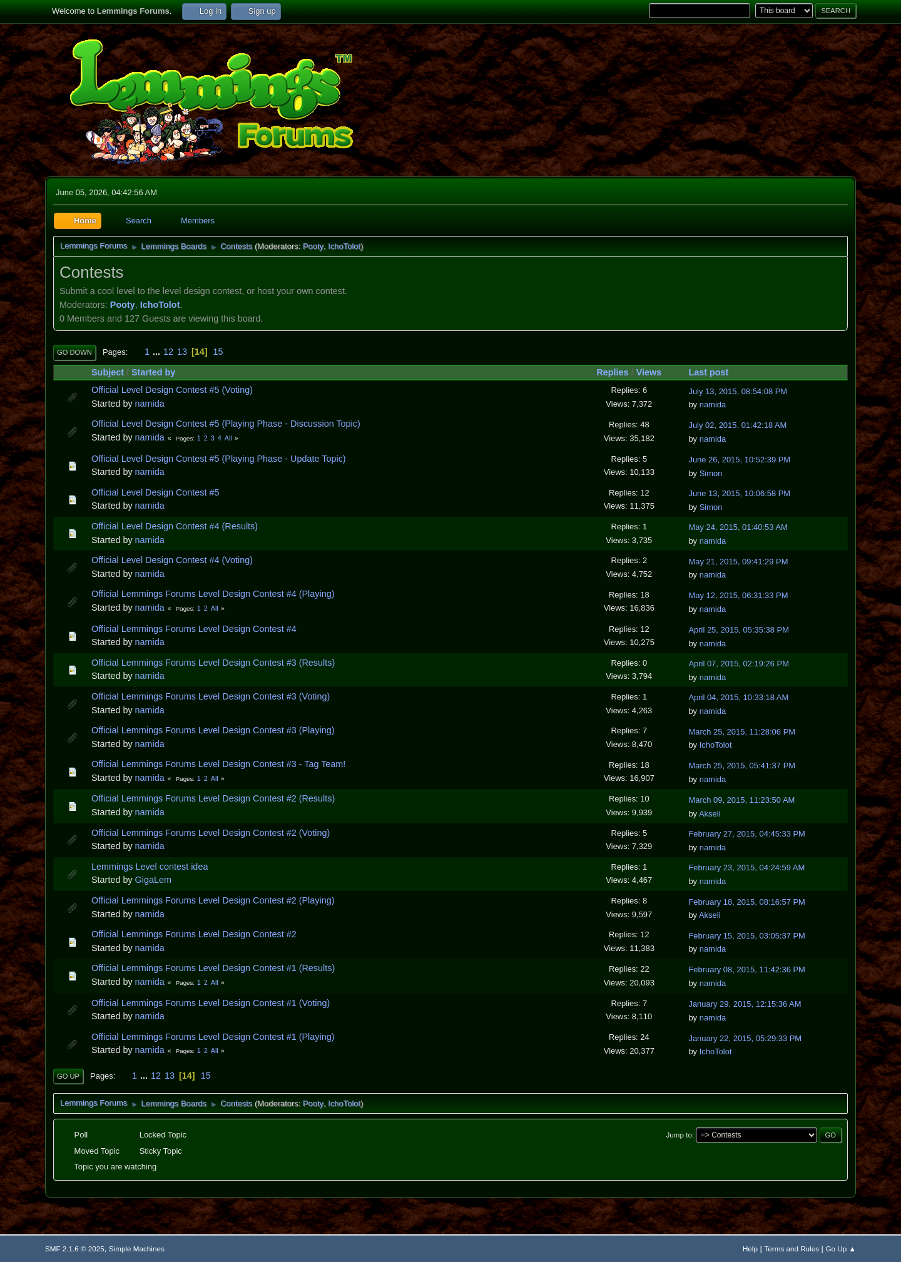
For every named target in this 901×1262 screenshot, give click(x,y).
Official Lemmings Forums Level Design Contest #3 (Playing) (212, 730)
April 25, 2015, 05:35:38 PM (738, 629)
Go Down (74, 352)
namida (150, 404)
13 (182, 352)
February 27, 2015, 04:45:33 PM (746, 833)
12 (168, 352)
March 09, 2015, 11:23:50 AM (741, 800)
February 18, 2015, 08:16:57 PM (746, 902)
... (158, 352)
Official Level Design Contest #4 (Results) (174, 526)
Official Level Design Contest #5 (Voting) (172, 390)
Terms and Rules (792, 1248)
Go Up (68, 1076)
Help (750, 1248)
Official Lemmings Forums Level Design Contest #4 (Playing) (212, 594)
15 (218, 352)
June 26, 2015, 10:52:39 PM (739, 459)
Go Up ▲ (841, 1248)
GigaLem (153, 880)
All (228, 438)
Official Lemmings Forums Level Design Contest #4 (194, 629)
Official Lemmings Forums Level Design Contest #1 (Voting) (210, 1003)
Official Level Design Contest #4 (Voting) (172, 560)
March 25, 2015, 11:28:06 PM (741, 731)
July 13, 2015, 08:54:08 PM (737, 391)
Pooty (313, 246)
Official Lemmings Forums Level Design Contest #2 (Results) (213, 798)
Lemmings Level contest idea (149, 867)
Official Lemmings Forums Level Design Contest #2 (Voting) (210, 833)
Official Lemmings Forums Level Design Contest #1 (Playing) (212, 1037)
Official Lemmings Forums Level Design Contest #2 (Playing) (212, 900)
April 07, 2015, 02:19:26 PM (738, 663)
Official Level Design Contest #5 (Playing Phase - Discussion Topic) (225, 424)
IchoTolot (344, 246)
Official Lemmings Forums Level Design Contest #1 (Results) (213, 968)
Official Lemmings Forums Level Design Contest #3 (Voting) (210, 696)
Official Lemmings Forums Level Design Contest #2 (194, 934)
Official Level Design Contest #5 (155, 492)
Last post (714, 372)
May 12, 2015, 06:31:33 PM (738, 595)
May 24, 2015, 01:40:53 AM (737, 527)
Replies (612, 372)
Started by (153, 372)
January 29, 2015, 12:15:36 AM (744, 1004)
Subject (107, 372)
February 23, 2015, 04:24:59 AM (746, 867)
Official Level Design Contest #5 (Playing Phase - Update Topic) (218, 459)
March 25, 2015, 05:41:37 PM (741, 765)
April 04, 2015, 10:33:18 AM (738, 697)
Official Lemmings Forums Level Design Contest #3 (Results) (213, 663)
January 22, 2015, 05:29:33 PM (745, 1038)
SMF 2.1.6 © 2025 (74, 1248)
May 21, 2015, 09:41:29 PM (738, 561)
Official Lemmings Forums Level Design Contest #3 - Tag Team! (218, 764)
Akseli (710, 813)
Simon (711, 473)
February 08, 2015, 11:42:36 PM (746, 969)
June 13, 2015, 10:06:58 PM (739, 493)
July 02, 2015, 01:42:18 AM (737, 425)
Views (649, 372)
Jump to (679, 1135)
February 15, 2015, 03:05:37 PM (746, 935)
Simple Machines (137, 1248)
